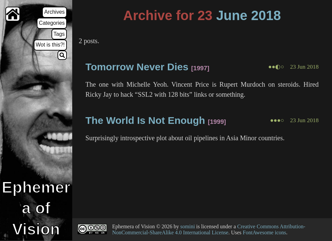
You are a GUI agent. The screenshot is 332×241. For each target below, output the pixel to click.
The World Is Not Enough (145, 120)
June (231, 15)
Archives (54, 12)
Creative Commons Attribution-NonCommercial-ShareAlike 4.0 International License (209, 229)
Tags (59, 34)
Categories (52, 23)
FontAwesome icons (264, 232)
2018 (266, 15)
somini (187, 226)
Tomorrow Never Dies (137, 66)
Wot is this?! (50, 45)
